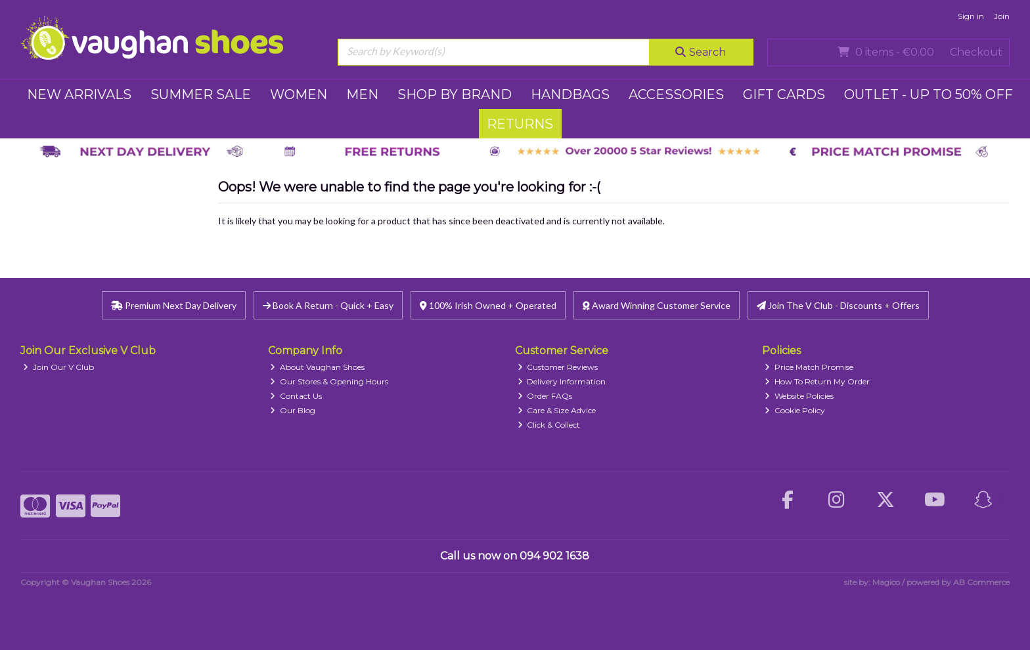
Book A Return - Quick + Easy (328, 305)
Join (1002, 16)
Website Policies (799, 396)
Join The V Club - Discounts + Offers (838, 305)
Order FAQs (545, 396)
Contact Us (296, 396)
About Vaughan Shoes (317, 367)
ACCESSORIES (676, 94)
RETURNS (520, 124)
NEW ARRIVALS (79, 94)
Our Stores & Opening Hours (329, 381)
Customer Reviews (558, 367)
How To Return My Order (817, 381)
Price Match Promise (809, 367)
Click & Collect (549, 425)
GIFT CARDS (784, 94)
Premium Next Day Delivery (173, 305)
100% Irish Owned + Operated (488, 305)
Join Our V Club (58, 367)
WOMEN (298, 94)
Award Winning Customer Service (656, 305)
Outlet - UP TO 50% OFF (928, 94)
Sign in (971, 16)
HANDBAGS (570, 94)
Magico (886, 582)
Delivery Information (562, 381)
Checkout (976, 52)
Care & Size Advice (557, 410)
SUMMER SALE (200, 94)
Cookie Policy (795, 410)
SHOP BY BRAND (454, 94)
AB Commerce (981, 582)
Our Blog (292, 410)
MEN (362, 94)
